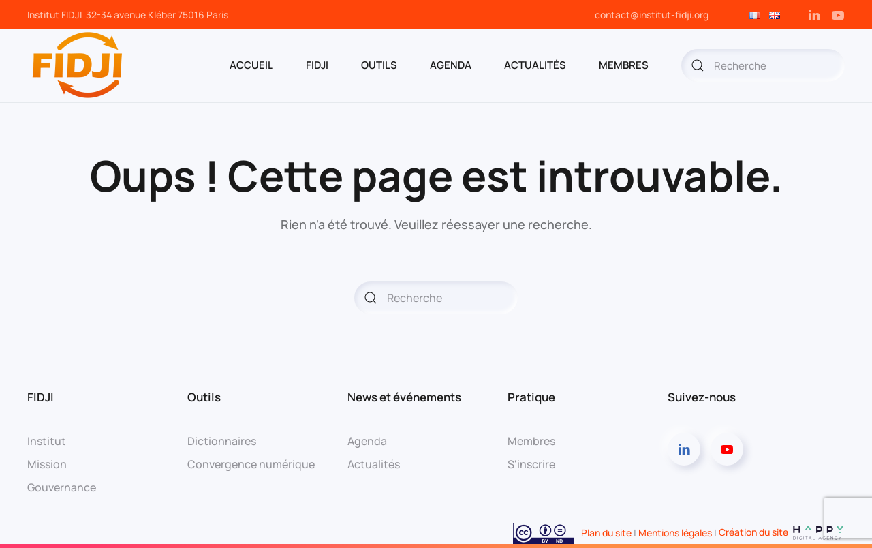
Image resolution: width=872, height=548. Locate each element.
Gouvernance (61, 487)
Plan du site (606, 532)
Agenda (367, 440)
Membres (531, 440)
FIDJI (317, 65)
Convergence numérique (251, 464)
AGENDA (450, 65)
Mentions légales (675, 532)
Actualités (535, 65)
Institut (46, 440)
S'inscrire (531, 464)
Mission (47, 464)
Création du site (782, 532)
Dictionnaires (221, 440)
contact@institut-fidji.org (651, 14)
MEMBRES (624, 65)
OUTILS (379, 65)
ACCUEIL (251, 65)
